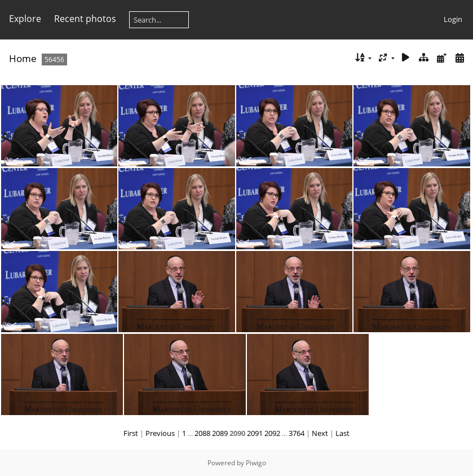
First (130, 433)
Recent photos (85, 18)
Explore (25, 18)
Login (453, 19)
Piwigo (256, 463)
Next (320, 433)
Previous (160, 433)
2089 (220, 433)
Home (23, 58)
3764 (296, 433)
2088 (202, 433)
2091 (255, 433)
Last (342, 433)
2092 (272, 433)
